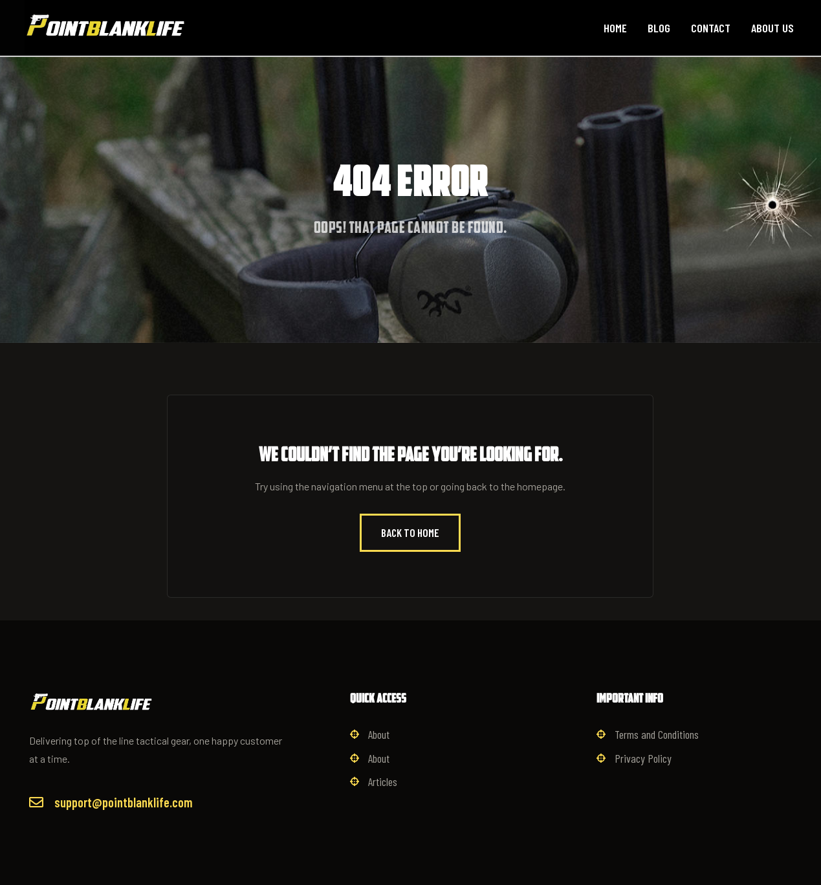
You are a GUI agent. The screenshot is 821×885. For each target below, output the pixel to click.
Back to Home (410, 532)
